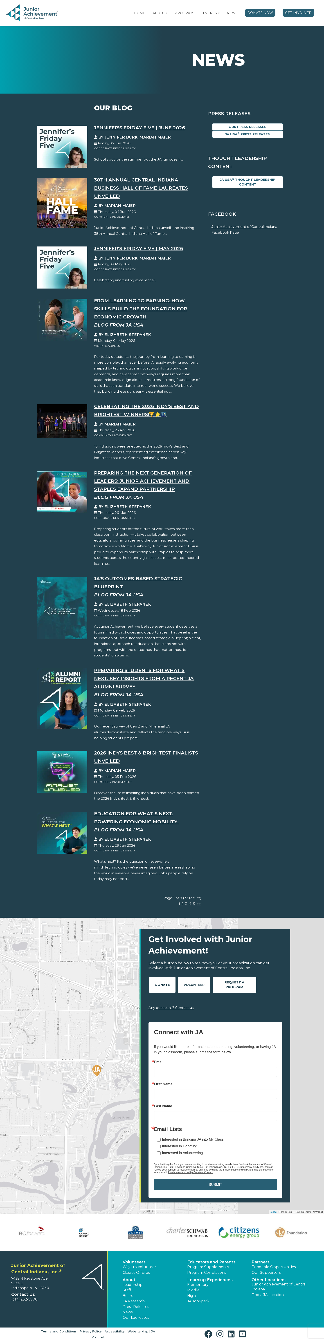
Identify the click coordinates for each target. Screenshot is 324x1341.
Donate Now (260, 13)
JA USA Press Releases (247, 134)
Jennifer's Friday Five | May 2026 (138, 248)
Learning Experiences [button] (210, 1280)
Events (210, 13)
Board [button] (128, 1296)
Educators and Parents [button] (211, 1262)
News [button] (128, 1312)
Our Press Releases (247, 127)
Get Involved (298, 13)
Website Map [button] (138, 1331)
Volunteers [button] (134, 1262)
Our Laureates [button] (136, 1317)
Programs (185, 13)
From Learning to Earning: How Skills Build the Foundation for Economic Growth (140, 309)
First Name (163, 1084)
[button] (166, 13)
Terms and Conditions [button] (59, 1331)
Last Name (163, 1106)
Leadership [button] (132, 1285)
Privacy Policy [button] (91, 1331)
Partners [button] (261, 1262)
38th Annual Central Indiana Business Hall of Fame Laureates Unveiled (141, 188)
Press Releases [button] (136, 1307)
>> (199, 904)
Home (139, 13)
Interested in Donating (179, 1146)
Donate (162, 985)
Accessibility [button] (115, 1331)
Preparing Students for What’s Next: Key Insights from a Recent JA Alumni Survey (144, 678)
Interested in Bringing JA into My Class (193, 1139)
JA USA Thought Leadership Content (247, 181)
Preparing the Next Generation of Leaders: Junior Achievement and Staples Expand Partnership (143, 481)
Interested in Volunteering (182, 1153)
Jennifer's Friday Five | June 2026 (139, 127)
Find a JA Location (268, 1295)
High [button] (191, 1296)
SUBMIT (215, 1185)
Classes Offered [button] (137, 1272)
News (232, 13)
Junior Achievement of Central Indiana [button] (279, 1286)
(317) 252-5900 (24, 1299)
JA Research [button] (134, 1301)
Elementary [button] (198, 1285)
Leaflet (273, 1212)
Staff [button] (127, 1290)
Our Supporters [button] (266, 1272)
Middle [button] (193, 1290)
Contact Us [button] (23, 1294)
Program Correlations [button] (206, 1272)
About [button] (129, 1280)
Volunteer (194, 985)
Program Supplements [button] (208, 1267)
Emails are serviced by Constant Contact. (190, 1172)
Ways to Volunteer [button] (139, 1267)
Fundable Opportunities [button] (274, 1267)
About (159, 13)
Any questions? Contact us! (171, 1007)
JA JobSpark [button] (198, 1301)
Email (159, 1062)
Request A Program (234, 984)
